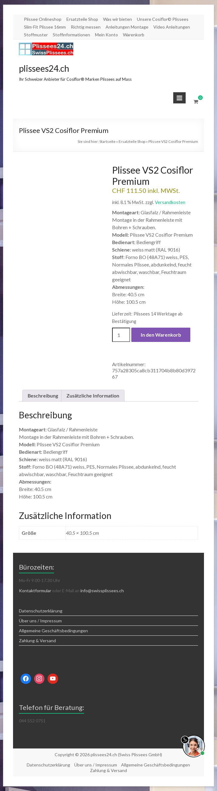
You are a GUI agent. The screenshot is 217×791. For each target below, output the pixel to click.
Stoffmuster (36, 34)
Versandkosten (170, 202)
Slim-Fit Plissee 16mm (45, 27)
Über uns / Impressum (40, 620)
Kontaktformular (35, 590)
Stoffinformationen (71, 34)
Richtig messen (86, 27)
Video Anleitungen (171, 27)
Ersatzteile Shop (82, 19)
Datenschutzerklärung (40, 610)
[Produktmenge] (121, 335)
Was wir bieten (117, 19)
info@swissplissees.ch (102, 590)
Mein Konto (106, 34)
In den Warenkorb (161, 335)
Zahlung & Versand (37, 640)
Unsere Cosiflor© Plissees (162, 19)
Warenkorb (133, 34)
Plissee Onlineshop (42, 19)
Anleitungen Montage (127, 27)
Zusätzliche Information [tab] (92, 395)
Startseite (107, 141)
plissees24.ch (44, 68)
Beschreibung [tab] (43, 395)
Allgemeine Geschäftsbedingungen (53, 630)
